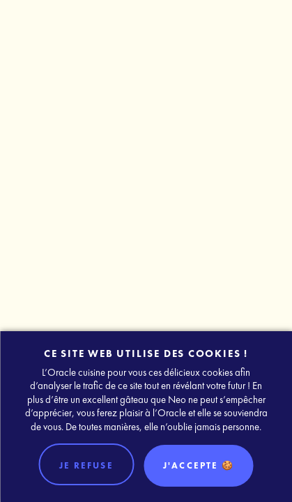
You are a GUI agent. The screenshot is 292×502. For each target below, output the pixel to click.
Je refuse (86, 465)
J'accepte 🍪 (198, 465)
